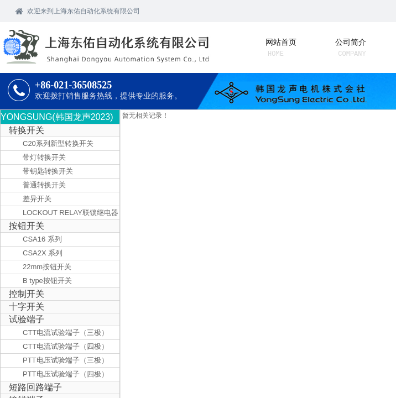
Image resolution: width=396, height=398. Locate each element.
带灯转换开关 (44, 157)
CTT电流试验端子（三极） (65, 332)
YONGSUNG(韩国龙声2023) (57, 117)
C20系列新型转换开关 (58, 143)
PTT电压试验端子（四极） (65, 374)
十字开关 (26, 306)
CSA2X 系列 (42, 253)
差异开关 (37, 199)
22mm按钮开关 (47, 267)
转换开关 (26, 130)
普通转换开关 (44, 185)
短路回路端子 (35, 387)
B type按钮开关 (47, 280)
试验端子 (26, 319)
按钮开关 (26, 226)
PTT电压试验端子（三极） (65, 360)
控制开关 (26, 293)
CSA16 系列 (42, 239)
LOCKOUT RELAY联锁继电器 (70, 212)
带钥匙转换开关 (48, 171)
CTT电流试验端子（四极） (65, 346)
